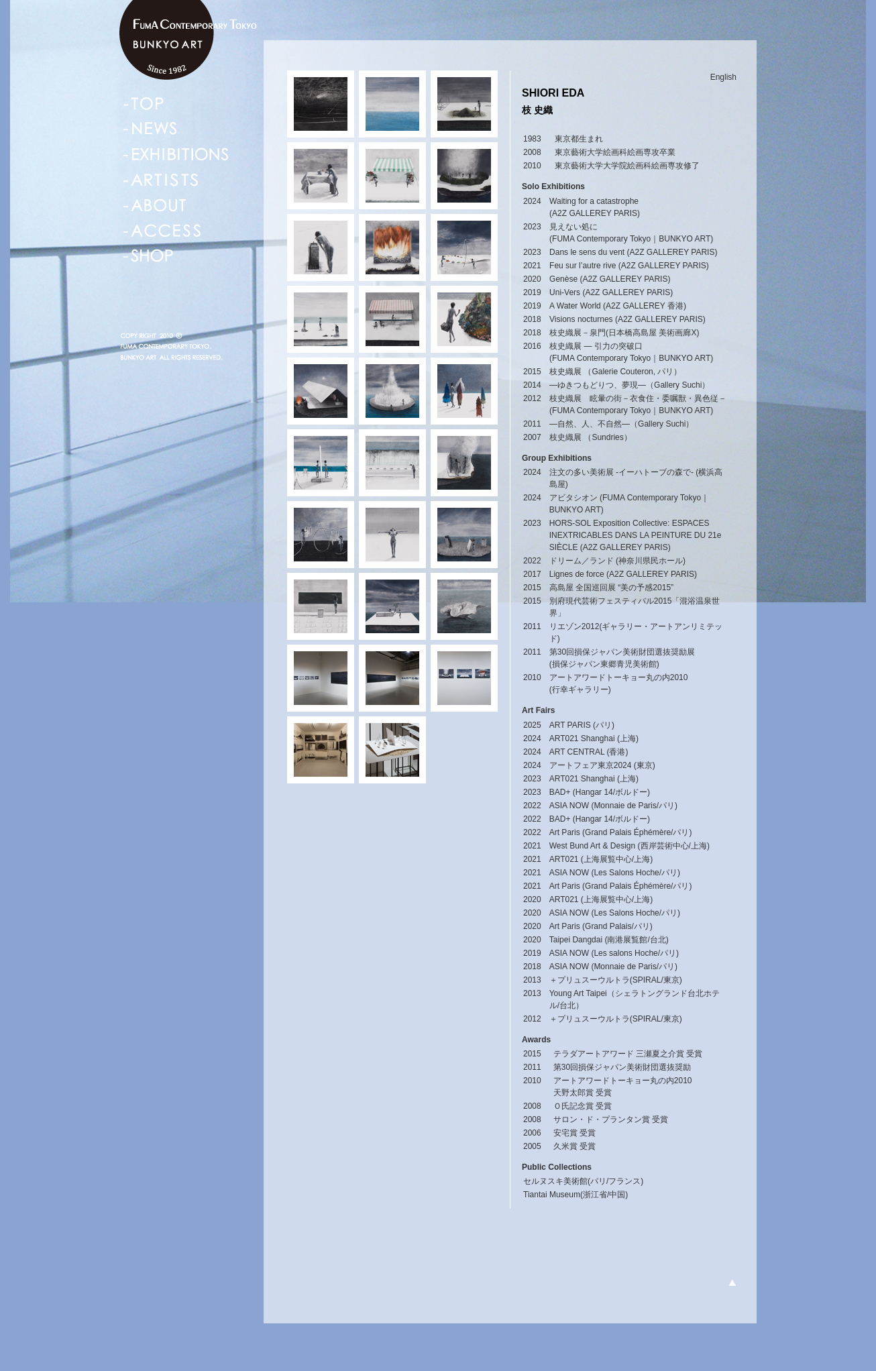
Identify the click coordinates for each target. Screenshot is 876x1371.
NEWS (150, 128)
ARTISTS (160, 179)
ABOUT (155, 205)
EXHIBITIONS (176, 154)
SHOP (148, 256)
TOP (143, 103)
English (723, 77)
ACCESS (162, 230)
